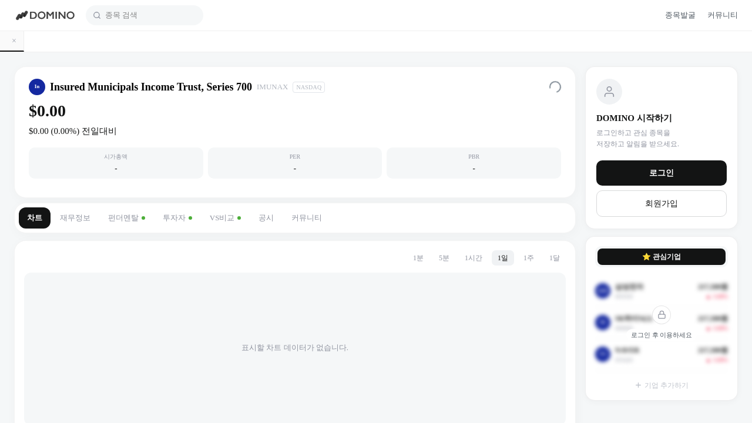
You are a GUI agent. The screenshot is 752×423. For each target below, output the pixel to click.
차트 (34, 217)
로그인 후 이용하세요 (662, 334)
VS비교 (225, 217)
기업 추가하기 (661, 385)
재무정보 (75, 217)
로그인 (661, 173)
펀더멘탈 (126, 217)
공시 (266, 217)
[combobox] (150, 15)
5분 (444, 258)
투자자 (177, 217)
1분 (418, 258)
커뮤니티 (306, 217)
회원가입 (661, 203)
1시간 (473, 258)
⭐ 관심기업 (661, 257)
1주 (528, 258)
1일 (503, 258)
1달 (554, 258)
